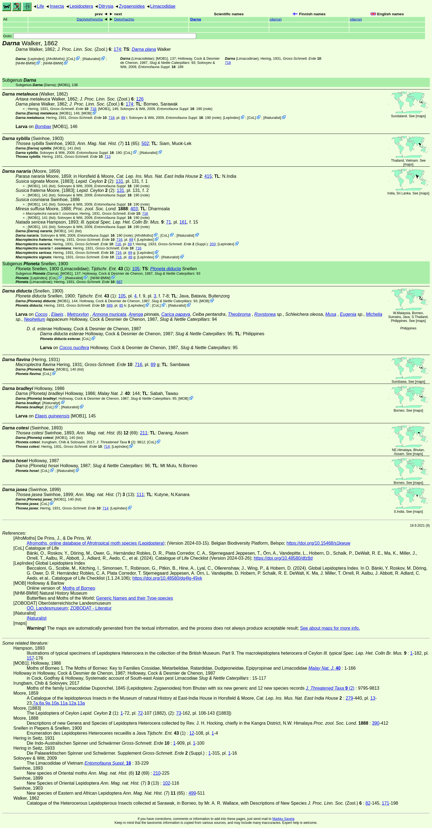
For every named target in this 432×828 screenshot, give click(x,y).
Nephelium (34, 319)
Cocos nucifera (74, 347)
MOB (86, 113)
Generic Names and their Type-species (134, 598)
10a (55, 703)
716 (145, 213)
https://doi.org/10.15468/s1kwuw (318, 543)
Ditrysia (105, 6)
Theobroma (239, 314)
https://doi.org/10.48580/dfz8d (283, 558)
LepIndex (36, 59)
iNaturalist (91, 59)
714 (107, 446)
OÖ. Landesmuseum (47, 608)
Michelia (374, 314)
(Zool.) (84, 49)
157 (30, 658)
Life (40, 6)
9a (47, 703)
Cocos (41, 314)
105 (136, 268)
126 (140, 99)
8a (41, 703)
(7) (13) (104, 494)
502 (145, 143)
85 (121, 305)
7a (35, 703)
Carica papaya (175, 314)
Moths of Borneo (79, 588)
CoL (70, 59)
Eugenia (348, 314)
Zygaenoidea (132, 6)
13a (81, 703)
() (276, 19)
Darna (195, 19)
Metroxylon (78, 314)
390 (375, 723)
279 (349, 698)
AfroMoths (55, 59)
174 (117, 49)
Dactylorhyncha (90, 19)
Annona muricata (109, 314)
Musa (330, 314)
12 (191, 733)
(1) (110, 268)
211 (143, 433)
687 (119, 282)
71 (168, 222)
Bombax (43, 126)
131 (119, 181)
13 (372, 698)
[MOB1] (162, 58)
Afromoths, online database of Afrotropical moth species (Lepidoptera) (95, 543)
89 (123, 118)
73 (178, 713)
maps (421, 116)
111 (140, 494)
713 (107, 156)
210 (157, 773)
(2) (116, 442)
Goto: (99, 36)
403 (134, 208)
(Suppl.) (183, 244)
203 (213, 244)
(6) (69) (107, 433)
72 (140, 713)
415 (208, 176)
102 (166, 783)
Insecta (57, 6)
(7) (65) (108, 143)
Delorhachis (124, 19)
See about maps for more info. (330, 628)
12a (72, 703)
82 (368, 803)
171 (385, 803)
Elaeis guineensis (52, 416)
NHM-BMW (26, 63)
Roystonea (265, 314)
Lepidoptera (81, 6)
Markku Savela (283, 819)
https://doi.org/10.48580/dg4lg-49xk (167, 578)
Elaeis (57, 314)
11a (64, 703)
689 (109, 305)
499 (192, 793)
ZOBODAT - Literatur (91, 608)
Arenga (136, 314)
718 (228, 63)
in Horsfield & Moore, (137, 176)
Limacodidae (163, 6)
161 (183, 222)
